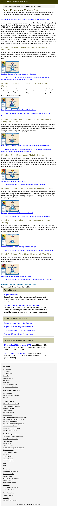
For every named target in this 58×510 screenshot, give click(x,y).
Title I (4, 463)
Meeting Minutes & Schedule (11, 395)
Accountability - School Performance (13, 436)
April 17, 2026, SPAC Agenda (14, 353)
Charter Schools (7, 441)
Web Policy (6, 498)
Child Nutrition (7, 443)
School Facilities (7, 456)
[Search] (56, 1)
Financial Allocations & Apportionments (13, 419)
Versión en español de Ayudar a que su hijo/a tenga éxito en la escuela (27, 216)
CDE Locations (7, 369)
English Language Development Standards (15, 417)
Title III (4, 465)
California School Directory (10, 471)
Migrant (39, 6)
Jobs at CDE (6, 380)
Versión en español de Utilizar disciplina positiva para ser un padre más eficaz (25, 114)
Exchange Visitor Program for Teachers (18, 323)
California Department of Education (16, 1)
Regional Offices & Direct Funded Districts (19, 334)
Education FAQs (7, 476)
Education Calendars (8, 474)
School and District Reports (10, 487)
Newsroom (6, 382)
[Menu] (2, 1)
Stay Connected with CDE (10, 384)
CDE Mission (6, 371)
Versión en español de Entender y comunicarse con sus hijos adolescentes (29, 250)
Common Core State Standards (11, 406)
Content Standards (8, 410)
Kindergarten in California (10, 426)
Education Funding (8, 415)
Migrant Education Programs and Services (19, 327)
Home (5, 6)
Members (5, 397)
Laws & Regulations (8, 480)
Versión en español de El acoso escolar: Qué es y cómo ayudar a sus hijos (29, 279)
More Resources (9, 489)
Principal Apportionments (10, 452)
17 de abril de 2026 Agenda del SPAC (17, 345)
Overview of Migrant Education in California (19, 330)
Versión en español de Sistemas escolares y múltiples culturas (25, 184)
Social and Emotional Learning (11, 428)
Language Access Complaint (11, 478)
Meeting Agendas (7, 393)
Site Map (11, 495)
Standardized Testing (8, 461)
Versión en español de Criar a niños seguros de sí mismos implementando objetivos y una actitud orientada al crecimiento (26, 150)
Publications (6, 485)
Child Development (8, 445)
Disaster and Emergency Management (13, 447)
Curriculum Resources (9, 412)
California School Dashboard (11, 404)
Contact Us (6, 376)
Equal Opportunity (8, 378)
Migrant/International (29, 6)
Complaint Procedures (9, 408)
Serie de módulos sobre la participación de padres (22, 305)
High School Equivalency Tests (11, 421)
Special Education (8, 459)
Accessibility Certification (9, 500)
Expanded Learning (8, 450)
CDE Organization (8, 373)
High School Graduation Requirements (13, 423)
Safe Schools (6, 454)
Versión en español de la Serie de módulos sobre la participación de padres (25, 19)
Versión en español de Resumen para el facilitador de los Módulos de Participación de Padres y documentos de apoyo (25, 78)
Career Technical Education (10, 439)
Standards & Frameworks (10, 430)
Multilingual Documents (9, 482)
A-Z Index (5, 495)
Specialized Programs (15, 6)
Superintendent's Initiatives (10, 387)
